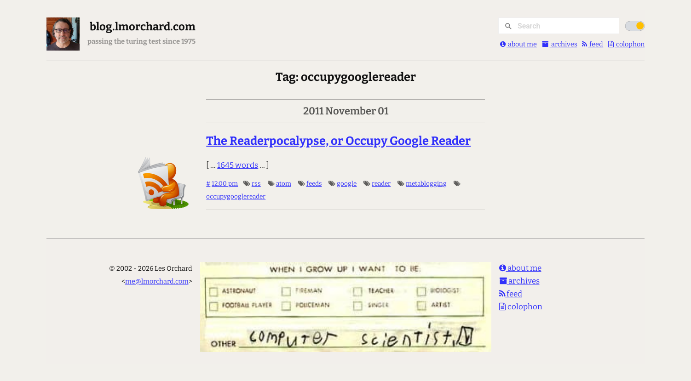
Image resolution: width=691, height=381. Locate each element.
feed (592, 44)
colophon (626, 44)
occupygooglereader (235, 196)
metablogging (426, 184)
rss (256, 184)
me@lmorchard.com (157, 281)
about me (518, 44)
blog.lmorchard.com (143, 26)
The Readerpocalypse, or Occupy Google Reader (338, 141)
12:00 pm (225, 184)
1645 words (237, 165)
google (347, 184)
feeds (314, 184)
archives (559, 44)
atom (283, 184)
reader (381, 184)
